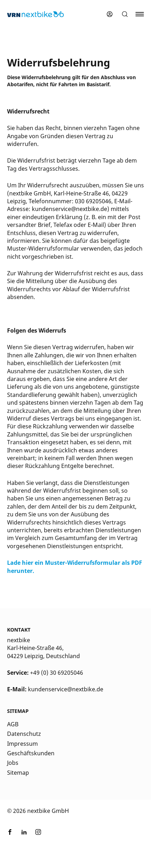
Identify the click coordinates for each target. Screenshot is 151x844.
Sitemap (18, 772)
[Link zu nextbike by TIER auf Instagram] (38, 833)
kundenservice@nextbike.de (65, 689)
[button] (124, 14)
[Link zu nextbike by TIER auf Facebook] (10, 833)
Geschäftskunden (30, 753)
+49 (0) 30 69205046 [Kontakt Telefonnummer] (56, 672)
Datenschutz (24, 734)
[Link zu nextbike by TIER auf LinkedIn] (24, 833)
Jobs (12, 763)
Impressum (22, 744)
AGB (12, 724)
